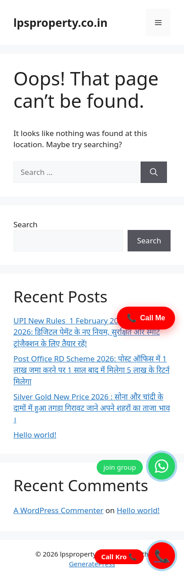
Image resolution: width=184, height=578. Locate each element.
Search (25, 224)
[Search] (154, 172)
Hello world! (34, 434)
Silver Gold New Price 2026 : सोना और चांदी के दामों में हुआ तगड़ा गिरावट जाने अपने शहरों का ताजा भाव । (91, 408)
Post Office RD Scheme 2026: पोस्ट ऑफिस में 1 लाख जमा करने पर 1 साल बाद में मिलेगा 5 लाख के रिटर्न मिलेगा (91, 370)
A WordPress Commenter (58, 510)
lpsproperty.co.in (60, 22)
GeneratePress (92, 563)
